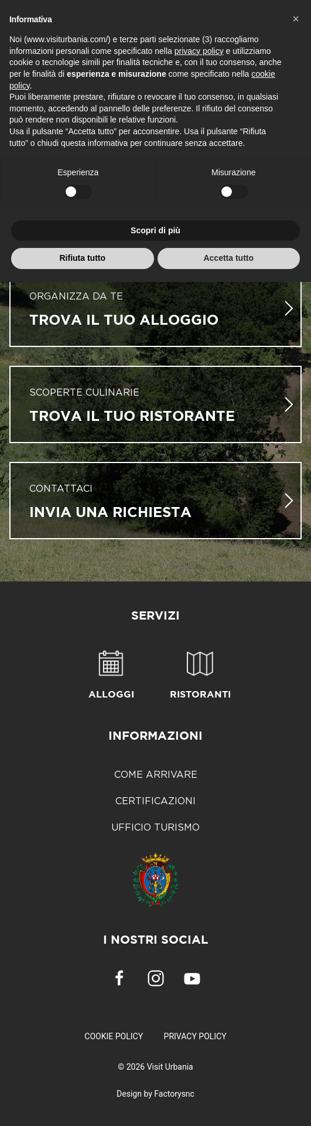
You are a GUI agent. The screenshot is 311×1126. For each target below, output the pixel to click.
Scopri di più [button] (155, 230)
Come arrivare (155, 774)
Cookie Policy (113, 1036)
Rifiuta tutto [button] (82, 258)
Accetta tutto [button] (228, 258)
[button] (295, 18)
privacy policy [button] (199, 51)
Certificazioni (155, 800)
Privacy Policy (195, 1036)
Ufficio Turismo (155, 827)
